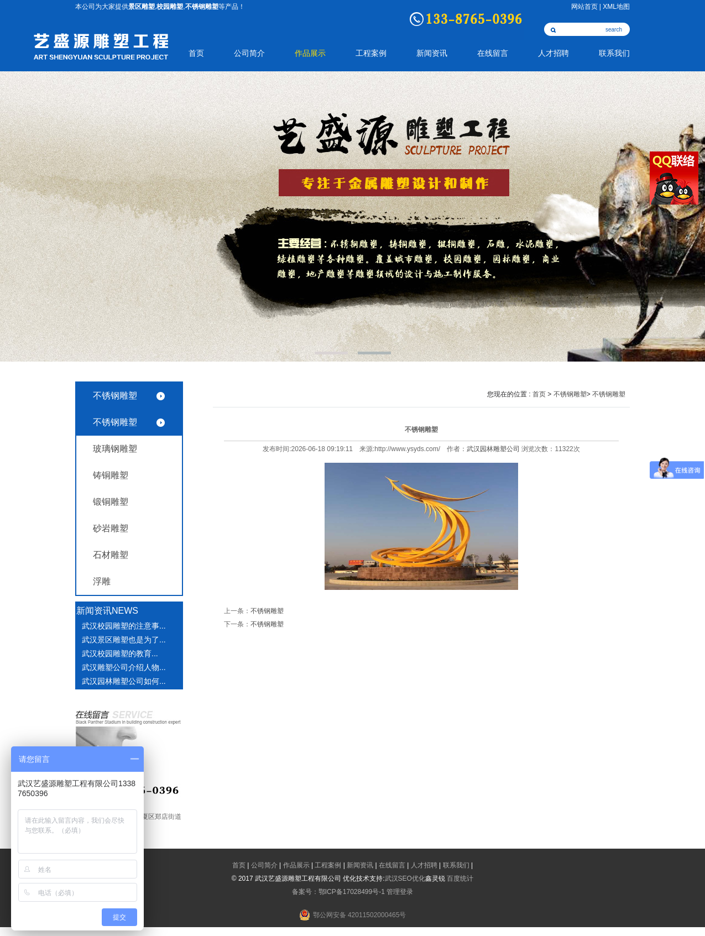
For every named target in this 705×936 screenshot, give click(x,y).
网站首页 (584, 7)
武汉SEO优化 (405, 878)
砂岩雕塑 (110, 528)
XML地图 (616, 7)
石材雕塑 (110, 554)
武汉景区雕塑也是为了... (124, 639)
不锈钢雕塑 (115, 395)
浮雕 (102, 581)
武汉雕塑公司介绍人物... (124, 667)
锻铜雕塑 (110, 501)
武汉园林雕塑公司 (493, 449)
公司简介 (249, 53)
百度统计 (460, 878)
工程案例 (371, 53)
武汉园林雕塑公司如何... (124, 681)
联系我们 (614, 53)
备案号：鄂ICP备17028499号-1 (338, 892)
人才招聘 (553, 53)
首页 (196, 53)
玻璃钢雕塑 (115, 448)
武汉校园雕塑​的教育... (120, 653)
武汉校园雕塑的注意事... (124, 625)
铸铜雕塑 (110, 475)
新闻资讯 (431, 53)
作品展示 (310, 53)
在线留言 (492, 53)
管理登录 (400, 892)
